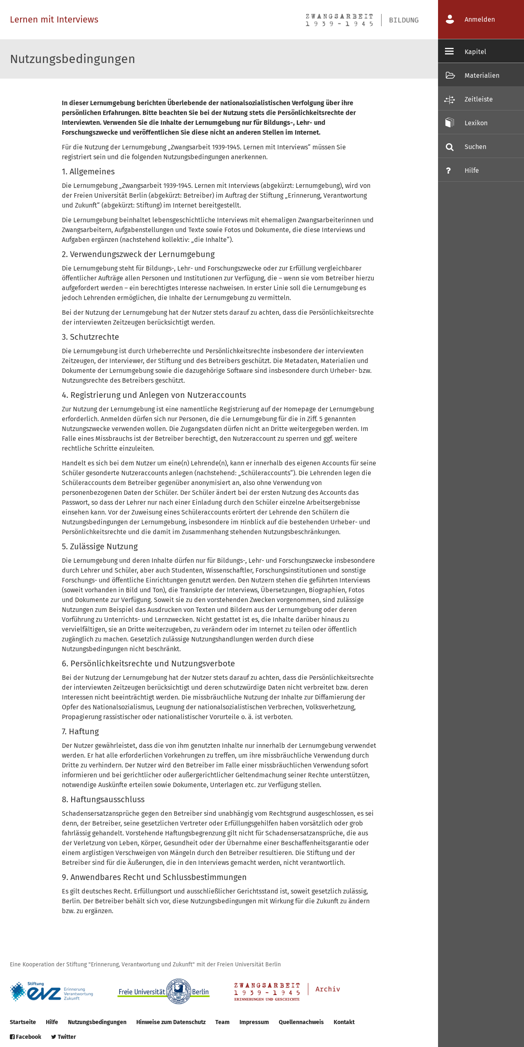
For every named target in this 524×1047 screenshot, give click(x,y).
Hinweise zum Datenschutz (171, 1022)
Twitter (63, 1036)
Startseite (23, 1022)
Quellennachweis (301, 1022)
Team (222, 1022)
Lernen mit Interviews (54, 19)
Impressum (254, 1022)
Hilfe (52, 1022)
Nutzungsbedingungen (97, 1022)
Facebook (25, 1036)
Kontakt (344, 1022)
